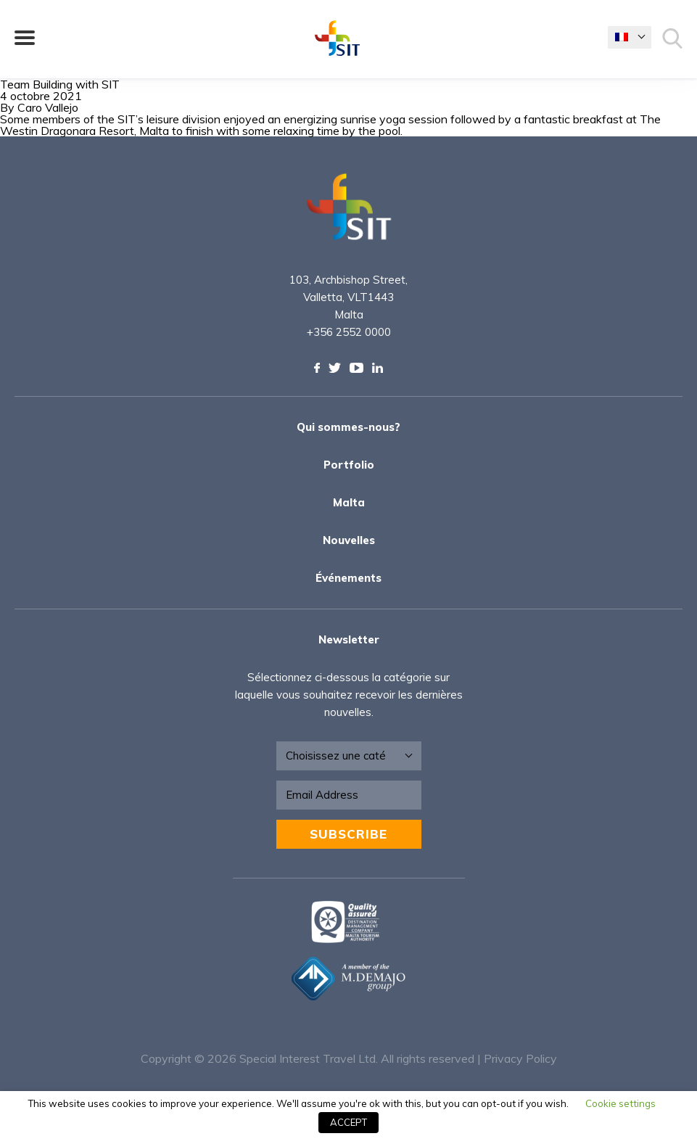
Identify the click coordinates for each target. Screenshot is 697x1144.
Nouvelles (349, 540)
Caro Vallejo (47, 107)
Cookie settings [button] (620, 1103)
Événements (348, 578)
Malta (349, 502)
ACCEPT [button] (348, 1122)
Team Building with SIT (60, 84)
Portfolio (348, 465)
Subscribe (348, 833)
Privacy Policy (520, 1058)
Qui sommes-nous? (348, 427)
